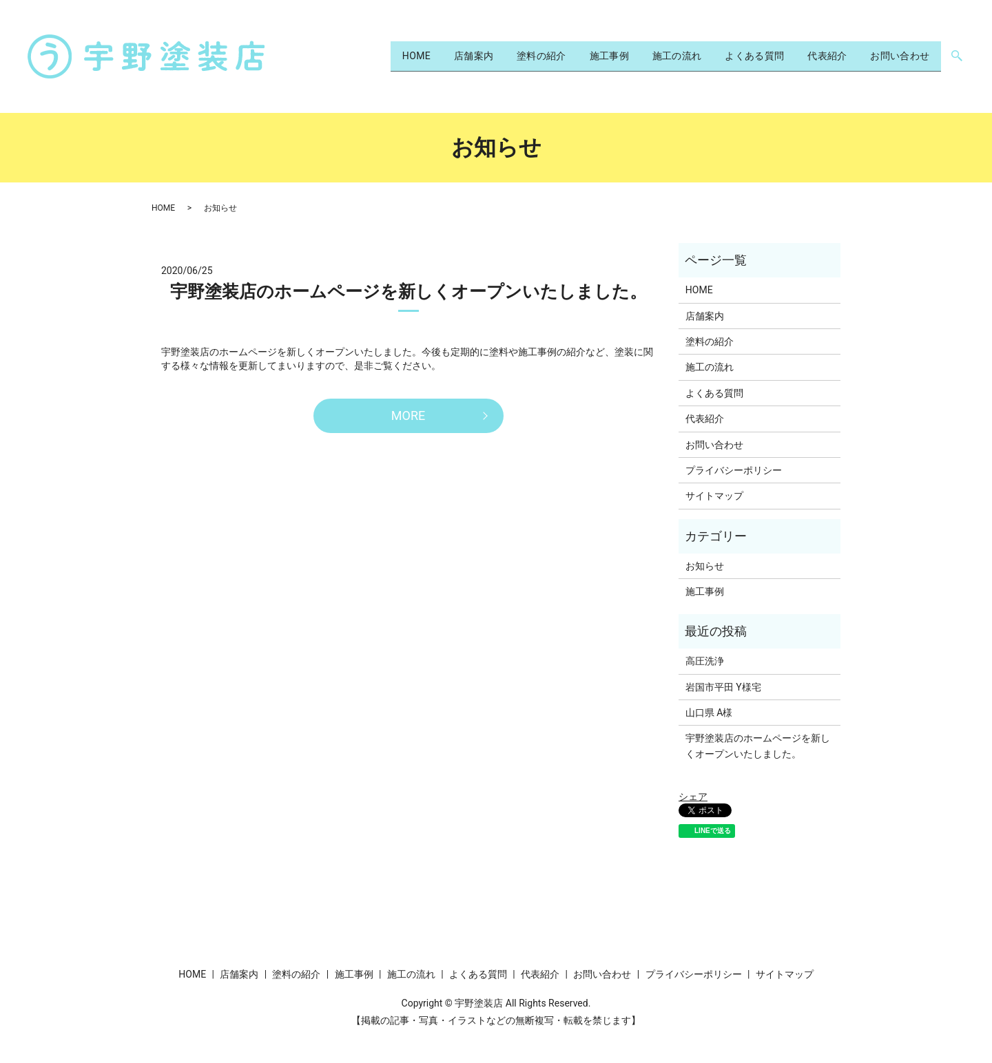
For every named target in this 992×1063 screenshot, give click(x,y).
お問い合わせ (895, 55)
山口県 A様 (709, 712)
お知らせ (704, 565)
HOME (344, 55)
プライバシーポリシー (733, 470)
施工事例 (565, 55)
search (956, 56)
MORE (408, 415)
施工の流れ (642, 55)
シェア (693, 796)
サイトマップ (714, 495)
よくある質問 (730, 55)
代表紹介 (812, 55)
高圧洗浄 (704, 660)
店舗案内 (410, 55)
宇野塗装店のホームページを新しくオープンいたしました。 (408, 292)
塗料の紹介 (487, 55)
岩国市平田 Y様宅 (723, 687)
